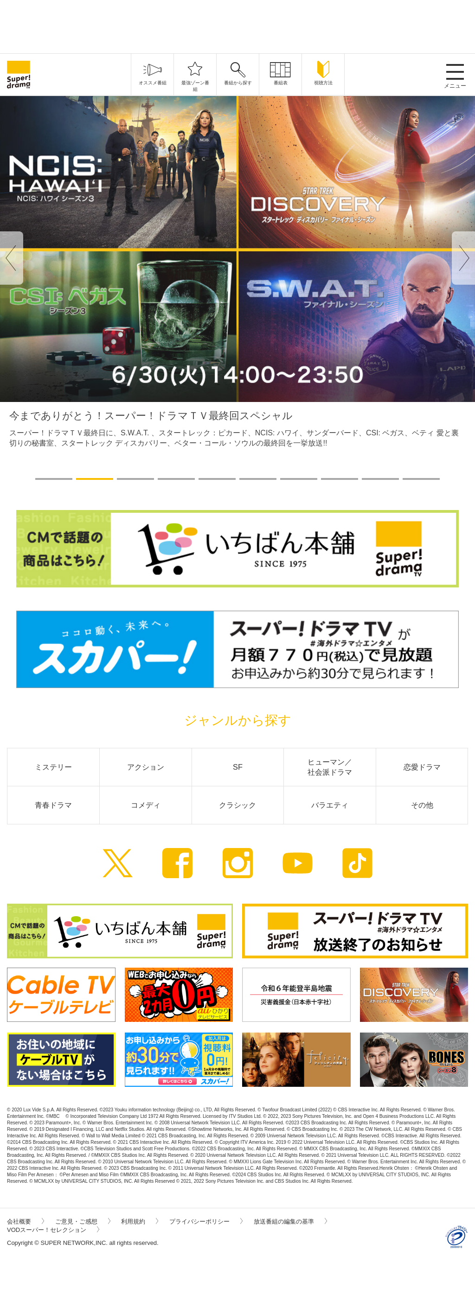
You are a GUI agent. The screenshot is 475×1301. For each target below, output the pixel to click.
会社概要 (25, 1221)
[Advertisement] (237, 25)
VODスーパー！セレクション (53, 1229)
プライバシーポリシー (206, 1221)
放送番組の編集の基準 (290, 1221)
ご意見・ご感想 (82, 1221)
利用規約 (139, 1221)
